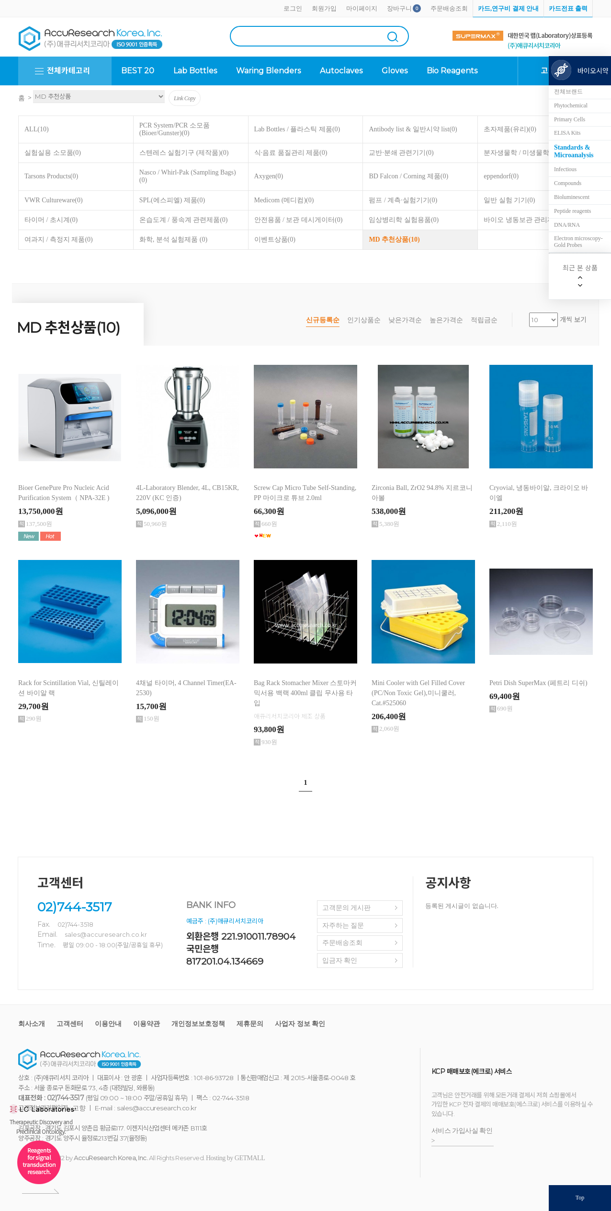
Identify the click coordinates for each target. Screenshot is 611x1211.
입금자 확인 (340, 960)
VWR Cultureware (53, 200)
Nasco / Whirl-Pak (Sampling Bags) (187, 176)
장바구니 (399, 8)
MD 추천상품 (394, 239)
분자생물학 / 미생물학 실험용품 (535, 152)
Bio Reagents (452, 70)
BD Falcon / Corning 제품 (408, 176)
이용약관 (146, 1023)
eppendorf (501, 176)
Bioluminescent (571, 197)
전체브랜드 (568, 91)
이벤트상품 (274, 239)
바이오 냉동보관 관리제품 (526, 219)
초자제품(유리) (510, 129)
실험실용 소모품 (52, 152)
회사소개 (31, 1023)
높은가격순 (446, 320)
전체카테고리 (68, 70)
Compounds (567, 183)
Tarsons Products (51, 176)
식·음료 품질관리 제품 (291, 152)
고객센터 (70, 1023)
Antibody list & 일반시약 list (413, 129)
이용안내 (108, 1023)
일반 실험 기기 (509, 200)
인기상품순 (364, 320)
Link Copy (184, 98)
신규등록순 (322, 320)
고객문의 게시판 (346, 907)
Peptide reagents (572, 211)
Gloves (394, 70)
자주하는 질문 (343, 925)
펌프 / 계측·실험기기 (403, 200)
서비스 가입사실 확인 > (462, 1135)
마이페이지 (361, 8)
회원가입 (324, 8)
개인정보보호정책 (198, 1023)
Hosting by (235, 1158)
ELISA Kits (567, 132)
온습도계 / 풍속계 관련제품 (183, 219)
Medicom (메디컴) (284, 200)
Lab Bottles (195, 70)
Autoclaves (341, 70)
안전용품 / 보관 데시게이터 (298, 219)
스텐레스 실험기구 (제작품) (184, 152)
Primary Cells (569, 119)
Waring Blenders (268, 70)
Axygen (268, 176)
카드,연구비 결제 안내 (508, 8)
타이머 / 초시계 (51, 219)
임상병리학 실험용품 (404, 219)
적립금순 (484, 320)
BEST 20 (137, 70)
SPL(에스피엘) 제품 (172, 200)
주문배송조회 (449, 8)
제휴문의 (250, 1023)
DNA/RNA (567, 224)
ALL (36, 129)
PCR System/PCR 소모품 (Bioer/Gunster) (174, 129)
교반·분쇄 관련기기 (401, 152)
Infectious (565, 169)
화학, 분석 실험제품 (173, 239)
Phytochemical (571, 105)
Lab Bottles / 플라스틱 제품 (297, 129)
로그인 (292, 8)
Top (580, 1197)
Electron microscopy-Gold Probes (578, 241)
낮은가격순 (405, 320)
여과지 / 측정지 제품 (58, 239)
